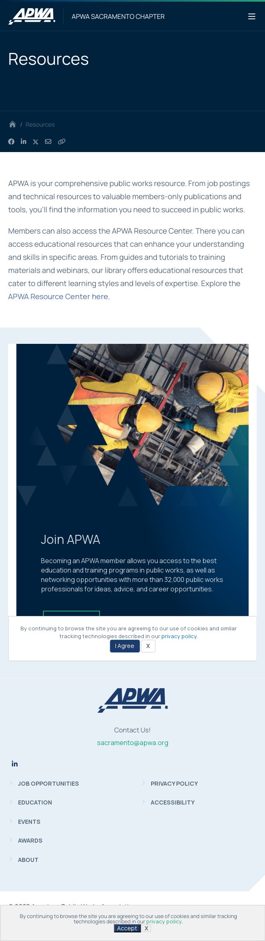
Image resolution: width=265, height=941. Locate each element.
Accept (127, 928)
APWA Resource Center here (58, 296)
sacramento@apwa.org (132, 742)
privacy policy (164, 921)
